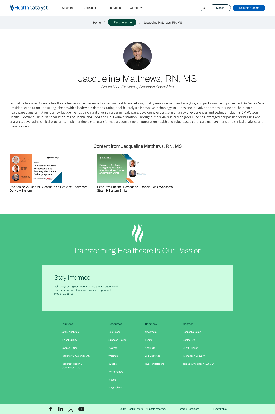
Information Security (194, 356)
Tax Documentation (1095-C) (198, 364)
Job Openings (152, 356)
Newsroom (151, 332)
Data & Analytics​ (70, 332)
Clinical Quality (69, 340)
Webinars (113, 356)
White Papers (115, 371)
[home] (33, 8)
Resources (114, 7)
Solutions (68, 7)
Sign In (220, 7)
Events (149, 340)
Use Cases (90, 7)
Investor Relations (154, 364)
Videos (112, 379)
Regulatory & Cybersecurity (75, 356)
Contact (188, 324)
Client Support (190, 348)
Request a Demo (249, 7)
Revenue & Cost (69, 348)
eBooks (112, 364)
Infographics (115, 387)
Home (97, 22)
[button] (122, 22)
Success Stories (117, 340)
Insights (112, 348)
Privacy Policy (219, 409)
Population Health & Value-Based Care (71, 366)
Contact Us (189, 340)
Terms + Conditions (188, 409)
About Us (150, 348)
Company (136, 7)
